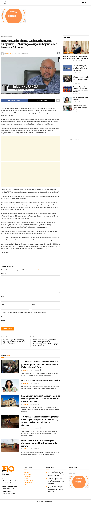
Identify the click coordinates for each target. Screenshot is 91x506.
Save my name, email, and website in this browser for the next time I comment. (25, 312)
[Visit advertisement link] (13, 16)
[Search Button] (86, 2)
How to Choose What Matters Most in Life (40, 380)
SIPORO (26, 478)
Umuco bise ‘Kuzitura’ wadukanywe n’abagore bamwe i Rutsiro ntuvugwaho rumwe (39, 443)
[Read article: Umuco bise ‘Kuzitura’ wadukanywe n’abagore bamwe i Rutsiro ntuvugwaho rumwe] (10, 445)
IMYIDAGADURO (68, 52)
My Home (26, 472)
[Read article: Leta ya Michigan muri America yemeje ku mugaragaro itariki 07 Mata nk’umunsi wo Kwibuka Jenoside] (10, 401)
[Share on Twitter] (41, 100)
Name (3, 296)
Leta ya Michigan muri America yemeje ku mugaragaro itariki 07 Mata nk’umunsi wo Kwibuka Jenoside (40, 399)
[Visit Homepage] (5, 2)
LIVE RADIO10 (28, 482)
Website (34, 304)
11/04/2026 (35, 370)
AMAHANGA (27, 476)
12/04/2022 (17, 53)
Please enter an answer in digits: (10, 317)
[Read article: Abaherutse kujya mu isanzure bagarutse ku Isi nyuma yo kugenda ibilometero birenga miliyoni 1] (67, 89)
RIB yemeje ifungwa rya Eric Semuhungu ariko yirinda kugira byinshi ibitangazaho (56, 473)
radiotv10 (8, 53)
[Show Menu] (83, 2)
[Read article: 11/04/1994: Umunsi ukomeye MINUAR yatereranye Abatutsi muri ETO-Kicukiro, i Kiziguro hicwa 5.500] (10, 366)
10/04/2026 (35, 404)
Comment (4, 274)
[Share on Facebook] (14, 100)
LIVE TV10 (27, 484)
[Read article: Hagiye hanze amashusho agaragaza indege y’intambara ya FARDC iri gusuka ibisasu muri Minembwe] (67, 68)
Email (3, 304)
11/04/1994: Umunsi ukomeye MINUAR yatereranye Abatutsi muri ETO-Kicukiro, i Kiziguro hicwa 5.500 (40, 364)
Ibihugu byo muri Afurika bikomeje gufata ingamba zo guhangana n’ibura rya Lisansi (80, 107)
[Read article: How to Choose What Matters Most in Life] (10, 385)
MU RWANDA (8, 36)
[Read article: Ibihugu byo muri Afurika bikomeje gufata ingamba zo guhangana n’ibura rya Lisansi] (67, 108)
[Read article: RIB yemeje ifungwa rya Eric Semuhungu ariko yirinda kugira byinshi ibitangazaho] (76, 47)
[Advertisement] (59, 21)
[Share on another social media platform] (58, 100)
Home (2, 36)
